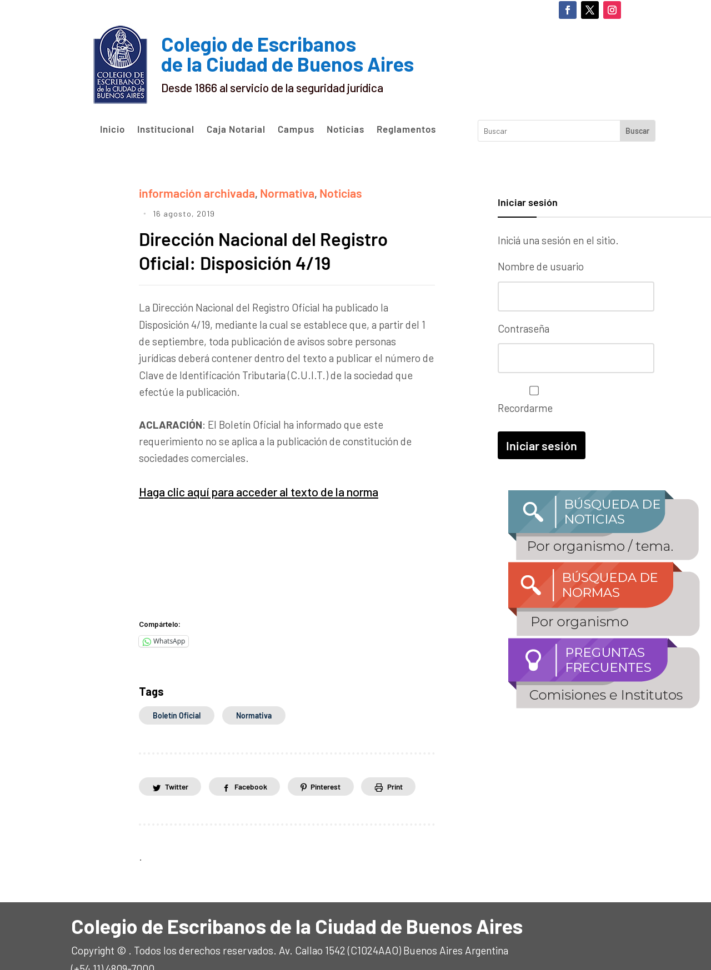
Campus (296, 129)
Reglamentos (406, 129)
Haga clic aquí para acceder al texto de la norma (247, 470)
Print (406, 764)
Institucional (165, 129)
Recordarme (531, 397)
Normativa (272, 191)
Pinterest (334, 764)
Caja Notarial (236, 129)
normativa (254, 692)
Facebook (255, 764)
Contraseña (523, 326)
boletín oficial (177, 692)
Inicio (112, 129)
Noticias (345, 129)
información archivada (191, 191)
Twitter (178, 764)
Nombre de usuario (541, 266)
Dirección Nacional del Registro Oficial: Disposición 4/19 (276, 229)
